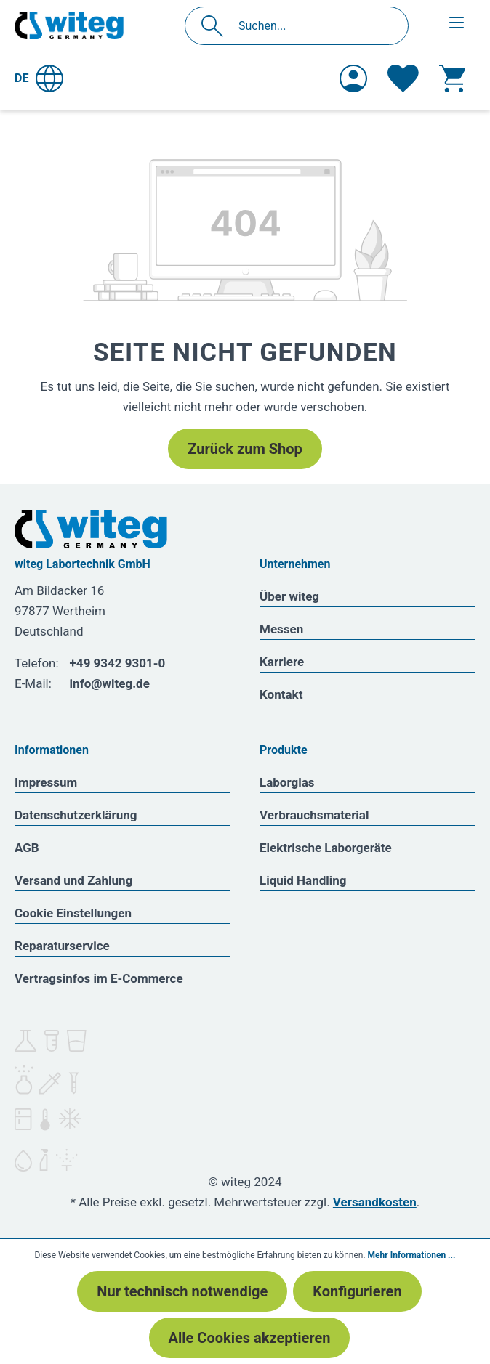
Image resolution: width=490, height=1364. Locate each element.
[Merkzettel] (403, 78)
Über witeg (289, 596)
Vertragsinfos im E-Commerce (99, 978)
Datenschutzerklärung (76, 815)
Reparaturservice (62, 945)
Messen (281, 629)
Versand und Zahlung (73, 880)
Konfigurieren (357, 1291)
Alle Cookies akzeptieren (250, 1338)
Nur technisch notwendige (182, 1291)
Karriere (282, 661)
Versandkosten (375, 1202)
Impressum (46, 782)
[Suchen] (216, 26)
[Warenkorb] (452, 78)
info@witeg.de (110, 683)
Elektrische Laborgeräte (326, 847)
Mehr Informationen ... (412, 1255)
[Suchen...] (312, 26)
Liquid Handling (303, 880)
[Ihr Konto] (353, 78)
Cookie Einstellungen (73, 913)
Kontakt (281, 694)
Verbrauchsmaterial (314, 815)
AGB (27, 847)
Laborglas (287, 782)
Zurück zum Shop (245, 449)
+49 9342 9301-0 (118, 663)
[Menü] (456, 22)
